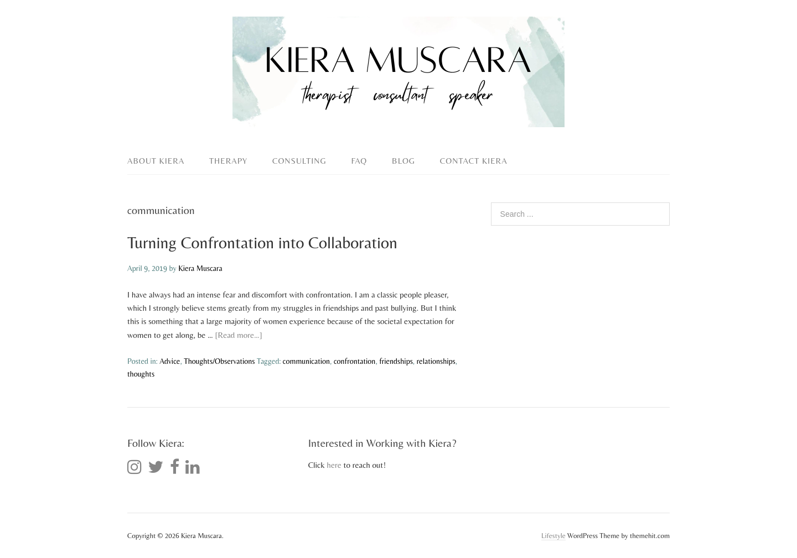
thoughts (140, 373)
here (334, 465)
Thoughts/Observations (219, 361)
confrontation (355, 361)
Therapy (228, 160)
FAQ (359, 160)
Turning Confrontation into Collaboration (262, 242)
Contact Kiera (474, 160)
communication (306, 361)
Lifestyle (553, 535)
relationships (436, 361)
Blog (403, 160)
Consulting (299, 160)
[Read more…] (238, 335)
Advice (169, 361)
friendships (396, 361)
